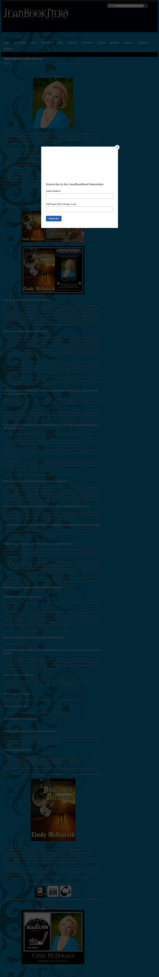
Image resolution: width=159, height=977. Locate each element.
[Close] (117, 147)
